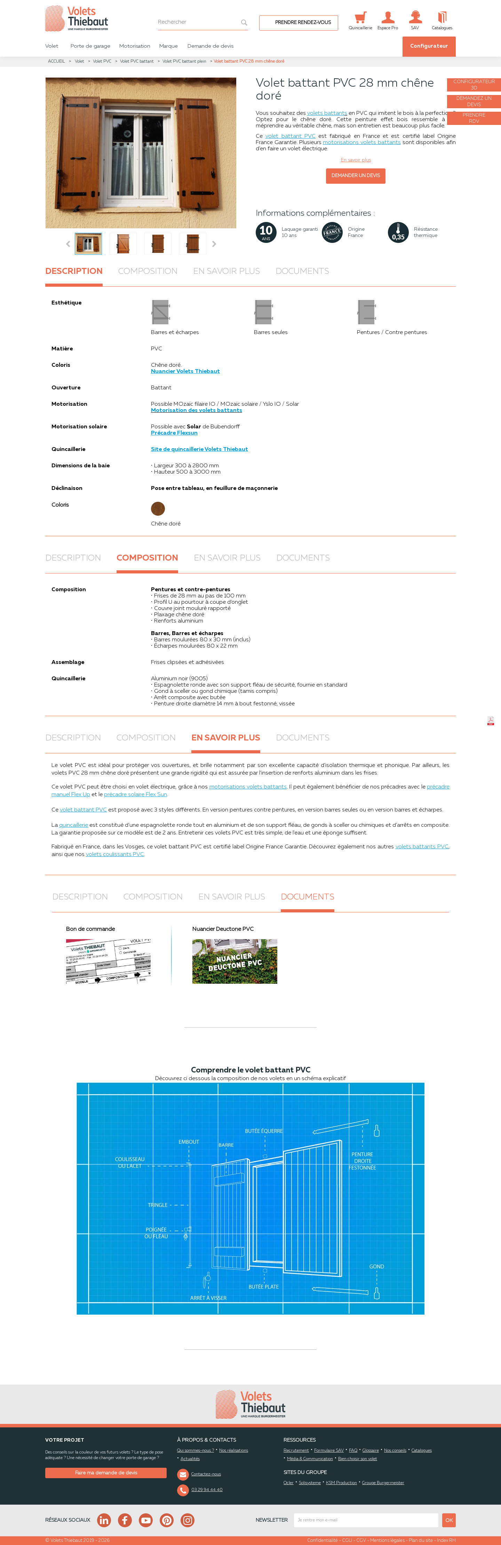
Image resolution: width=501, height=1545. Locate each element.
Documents (302, 272)
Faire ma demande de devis (106, 1473)
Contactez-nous (206, 1474)
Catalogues (422, 1451)
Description (74, 272)
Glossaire (371, 1451)
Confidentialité (322, 1540)
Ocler (289, 1483)
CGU (347, 1540)
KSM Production (341, 1483)
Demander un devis (356, 176)
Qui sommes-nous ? (195, 1451)
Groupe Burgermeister (383, 1483)
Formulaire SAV (329, 1451)
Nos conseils (395, 1451)
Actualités (190, 1459)
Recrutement (296, 1451)
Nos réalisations (233, 1451)
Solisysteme (310, 1483)
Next (215, 243)
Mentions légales (387, 1540)
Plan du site (421, 1540)
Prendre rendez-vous (303, 23)
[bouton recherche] (240, 22)
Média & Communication (310, 1459)
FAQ (353, 1451)
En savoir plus (226, 272)
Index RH (446, 1540)
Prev (68, 243)
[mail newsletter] (366, 1520)
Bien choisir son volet (357, 1459)
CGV (361, 1540)
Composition (147, 272)
